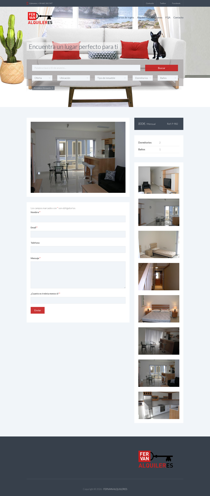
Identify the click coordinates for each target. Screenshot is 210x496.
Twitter (163, 3)
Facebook (176, 3)
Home (99, 17)
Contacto (150, 3)
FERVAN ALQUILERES (115, 489)
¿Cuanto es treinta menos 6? (45, 293)
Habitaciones (155, 17)
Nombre (35, 212)
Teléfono (35, 242)
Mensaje (35, 258)
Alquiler (141, 17)
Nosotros (109, 17)
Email (34, 227)
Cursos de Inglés (125, 17)
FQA (167, 17)
